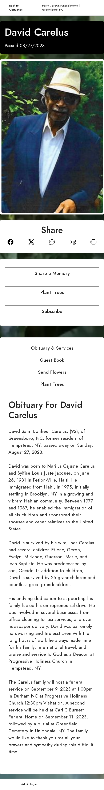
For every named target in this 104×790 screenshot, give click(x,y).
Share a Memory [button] (52, 273)
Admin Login (29, 784)
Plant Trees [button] (52, 292)
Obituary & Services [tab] (52, 348)
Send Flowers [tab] (52, 372)
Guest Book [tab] (52, 360)
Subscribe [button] (52, 311)
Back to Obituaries (16, 8)
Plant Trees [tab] (52, 384)
